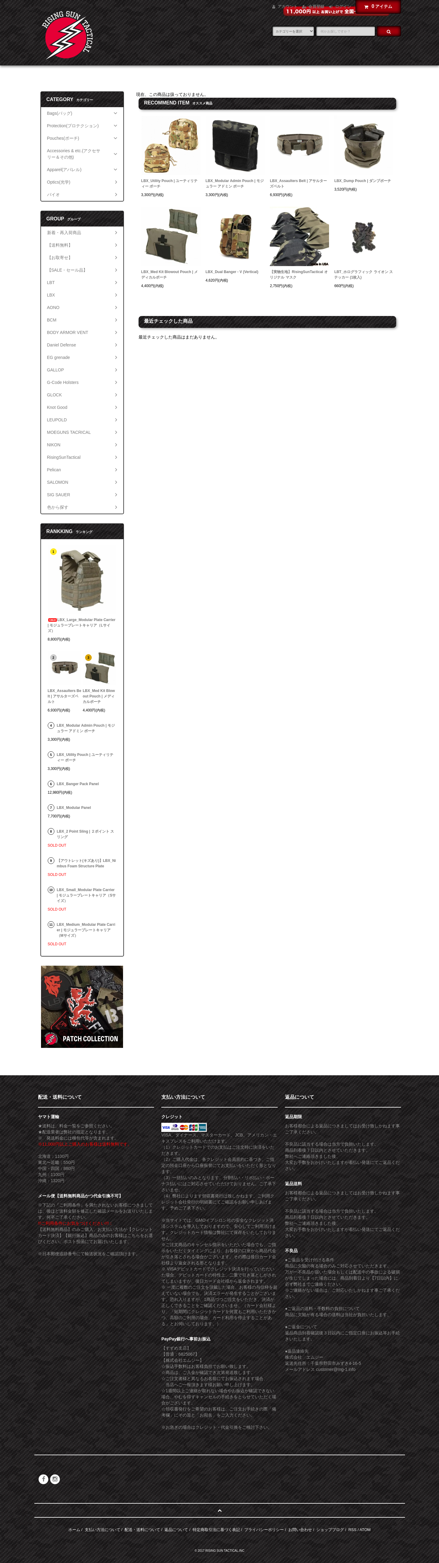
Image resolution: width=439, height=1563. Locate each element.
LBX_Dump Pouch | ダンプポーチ (362, 181)
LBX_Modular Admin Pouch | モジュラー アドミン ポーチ (235, 183)
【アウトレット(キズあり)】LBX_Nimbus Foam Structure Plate (86, 863)
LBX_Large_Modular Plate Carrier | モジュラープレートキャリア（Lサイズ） (81, 625)
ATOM (364, 1529)
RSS (352, 1529)
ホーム (74, 1529)
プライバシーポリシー (264, 1529)
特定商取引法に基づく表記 (216, 1529)
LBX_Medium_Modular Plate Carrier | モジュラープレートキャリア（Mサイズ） (86, 930)
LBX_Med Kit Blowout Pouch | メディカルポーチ (169, 274)
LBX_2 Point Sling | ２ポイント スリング (85, 834)
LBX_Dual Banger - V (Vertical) (232, 272)
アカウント (287, 6)
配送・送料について (142, 1529)
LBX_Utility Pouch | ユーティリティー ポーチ (169, 183)
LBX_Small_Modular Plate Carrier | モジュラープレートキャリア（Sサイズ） (86, 895)
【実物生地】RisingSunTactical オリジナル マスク (299, 274)
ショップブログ (330, 1529)
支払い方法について (102, 1529)
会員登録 (316, 6)
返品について (176, 1529)
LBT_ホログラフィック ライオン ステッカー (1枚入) (363, 274)
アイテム (377, 6)
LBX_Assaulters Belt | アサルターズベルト (298, 183)
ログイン (343, 6)
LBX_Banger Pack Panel (78, 784)
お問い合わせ (300, 1529)
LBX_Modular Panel (74, 808)
